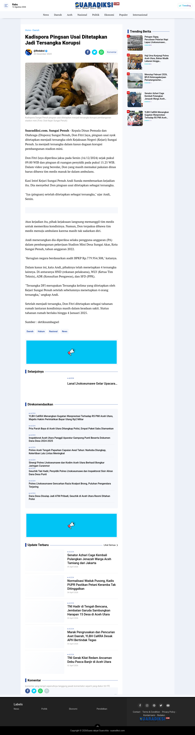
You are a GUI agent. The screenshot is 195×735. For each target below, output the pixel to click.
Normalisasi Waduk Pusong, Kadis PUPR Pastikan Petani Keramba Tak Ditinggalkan (91, 584)
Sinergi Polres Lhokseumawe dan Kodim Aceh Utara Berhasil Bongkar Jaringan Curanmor (66, 464)
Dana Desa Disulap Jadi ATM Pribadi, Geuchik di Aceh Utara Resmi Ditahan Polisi (69, 498)
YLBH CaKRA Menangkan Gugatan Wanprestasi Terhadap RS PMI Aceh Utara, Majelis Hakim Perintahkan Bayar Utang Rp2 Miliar (71, 418)
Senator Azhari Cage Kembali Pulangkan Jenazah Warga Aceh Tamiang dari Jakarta (89, 559)
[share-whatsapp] (101, 52)
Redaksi (161, 715)
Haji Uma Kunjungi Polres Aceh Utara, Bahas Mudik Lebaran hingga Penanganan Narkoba (157, 58)
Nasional (82, 14)
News (46, 14)
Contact (136, 712)
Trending (186, 5)
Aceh (69, 14)
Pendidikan (102, 709)
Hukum (41, 331)
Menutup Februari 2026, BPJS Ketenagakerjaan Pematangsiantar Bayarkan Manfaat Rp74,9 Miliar (157, 77)
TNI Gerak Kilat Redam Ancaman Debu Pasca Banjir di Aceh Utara (89, 660)
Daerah (58, 14)
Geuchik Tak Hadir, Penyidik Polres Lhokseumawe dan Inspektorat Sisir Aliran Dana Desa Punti (71, 473)
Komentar (111, 52)
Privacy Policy (168, 712)
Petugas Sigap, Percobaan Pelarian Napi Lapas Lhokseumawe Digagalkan (156, 40)
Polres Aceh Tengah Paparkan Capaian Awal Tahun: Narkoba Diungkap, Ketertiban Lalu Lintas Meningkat (67, 452)
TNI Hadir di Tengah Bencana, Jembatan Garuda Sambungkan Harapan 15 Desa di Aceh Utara (88, 610)
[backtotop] (97, 727)
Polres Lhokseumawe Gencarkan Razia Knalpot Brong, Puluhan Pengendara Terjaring (70, 485)
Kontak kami (149, 715)
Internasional (140, 14)
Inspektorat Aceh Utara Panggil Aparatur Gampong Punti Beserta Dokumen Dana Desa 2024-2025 (69, 439)
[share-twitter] (94, 52)
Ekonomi (109, 14)
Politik (95, 14)
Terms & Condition (151, 712)
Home (28, 30)
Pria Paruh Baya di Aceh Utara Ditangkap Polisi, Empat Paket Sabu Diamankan (71, 428)
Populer (123, 14)
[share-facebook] (87, 52)
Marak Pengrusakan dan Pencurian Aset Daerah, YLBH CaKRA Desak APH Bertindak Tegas (91, 636)
